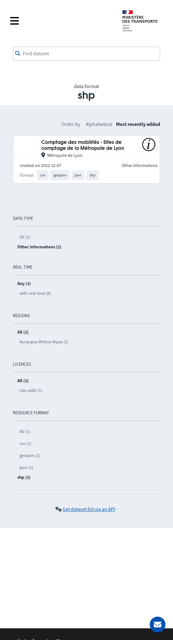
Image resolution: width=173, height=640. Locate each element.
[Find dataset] (86, 54)
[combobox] (86, 54)
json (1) (26, 467)
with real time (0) (35, 293)
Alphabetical (99, 124)
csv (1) (25, 443)
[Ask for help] (157, 624)
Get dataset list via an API (89, 509)
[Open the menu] (62, 21)
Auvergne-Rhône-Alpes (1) (44, 342)
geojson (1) (30, 455)
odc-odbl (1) (31, 390)
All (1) (25, 237)
